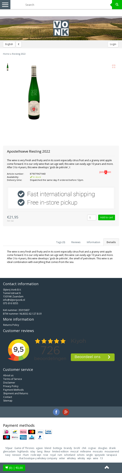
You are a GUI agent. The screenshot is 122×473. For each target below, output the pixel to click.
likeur (47, 451)
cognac (92, 448)
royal (53, 455)
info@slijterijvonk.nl (14, 300)
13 (101, 458)
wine (95, 458)
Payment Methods (13, 389)
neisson (16, 455)
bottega (57, 448)
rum (60, 455)
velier (62, 458)
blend (48, 448)
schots (80, 455)
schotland (69, 455)
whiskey (71, 458)
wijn (89, 458)
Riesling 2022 (19, 53)
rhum (26, 455)
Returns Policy (11, 325)
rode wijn (36, 455)
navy (7, 455)
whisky (81, 458)
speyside (100, 455)
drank (112, 448)
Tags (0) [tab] (60, 242)
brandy (68, 448)
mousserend (112, 451)
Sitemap (7, 400)
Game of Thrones (24, 448)
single (89, 455)
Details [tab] (111, 242)
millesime (85, 451)
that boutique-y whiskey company (38, 458)
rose (45, 455)
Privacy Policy (10, 386)
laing (39, 451)
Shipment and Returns (15, 393)
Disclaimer (9, 382)
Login (113, 44)
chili (84, 448)
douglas (102, 448)
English (9, 44)
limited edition (60, 451)
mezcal (74, 451)
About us (8, 375)
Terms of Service (12, 379)
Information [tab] (93, 242)
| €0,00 (14, 468)
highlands (22, 451)
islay (32, 451)
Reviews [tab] (75, 242)
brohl (77, 448)
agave (39, 448)
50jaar (9, 448)
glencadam (9, 451)
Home (6, 53)
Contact (7, 397)
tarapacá (112, 455)
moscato (98, 451)
